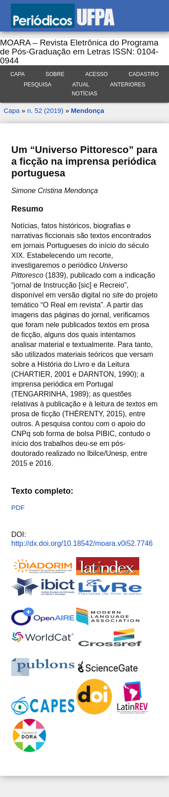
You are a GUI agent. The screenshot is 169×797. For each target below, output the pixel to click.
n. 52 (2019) (45, 110)
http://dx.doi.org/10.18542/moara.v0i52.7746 (82, 543)
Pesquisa (37, 84)
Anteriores (127, 84)
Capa (17, 74)
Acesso (96, 74)
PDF (18, 507)
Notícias (84, 93)
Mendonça (87, 110)
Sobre (55, 74)
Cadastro (143, 74)
